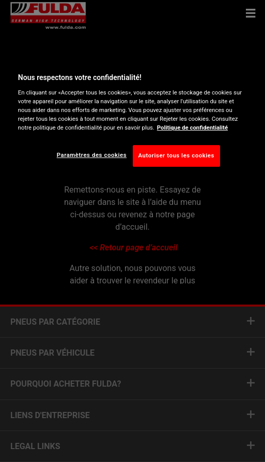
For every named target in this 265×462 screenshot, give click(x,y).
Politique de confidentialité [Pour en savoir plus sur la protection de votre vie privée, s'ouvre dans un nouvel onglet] (192, 127)
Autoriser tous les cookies (176, 155)
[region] (132, 117)
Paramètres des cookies (92, 154)
